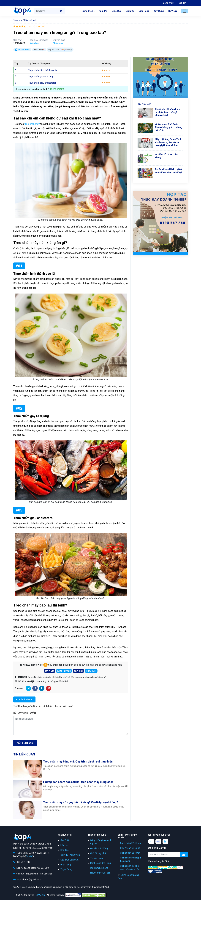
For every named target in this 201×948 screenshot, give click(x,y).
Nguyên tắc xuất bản (100, 872)
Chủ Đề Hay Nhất (98, 853)
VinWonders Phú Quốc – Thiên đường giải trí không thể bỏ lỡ (168, 127)
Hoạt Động (65, 864)
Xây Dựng (159, 11)
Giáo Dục (117, 11)
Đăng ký (182, 3)
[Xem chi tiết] (57, 88)
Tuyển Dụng (66, 869)
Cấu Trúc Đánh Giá (69, 859)
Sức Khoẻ (87, 11)
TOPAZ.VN (39, 895)
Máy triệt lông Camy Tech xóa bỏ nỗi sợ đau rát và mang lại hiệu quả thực (168, 142)
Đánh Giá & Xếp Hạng (130, 843)
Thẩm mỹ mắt (30, 20)
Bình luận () (39, 49)
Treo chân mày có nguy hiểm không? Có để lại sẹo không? (80, 802)
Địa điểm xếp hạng (99, 868)
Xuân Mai (34, 43)
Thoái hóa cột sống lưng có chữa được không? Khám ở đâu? (167, 112)
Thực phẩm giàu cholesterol (42, 83)
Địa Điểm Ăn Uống (99, 848)
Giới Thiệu (65, 840)
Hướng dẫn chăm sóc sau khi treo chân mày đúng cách (78, 782)
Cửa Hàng (144, 11)
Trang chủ (17, 20)
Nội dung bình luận (24, 713)
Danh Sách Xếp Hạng (100, 863)
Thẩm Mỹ (102, 11)
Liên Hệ (64, 845)
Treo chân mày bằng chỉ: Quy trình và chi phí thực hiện (78, 761)
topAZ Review (22, 11)
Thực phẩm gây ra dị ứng (40, 76)
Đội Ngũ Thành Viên (70, 855)
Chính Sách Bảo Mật (130, 853)
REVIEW (172, 11)
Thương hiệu (96, 858)
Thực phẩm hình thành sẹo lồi (42, 70)
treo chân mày (32, 123)
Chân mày (58, 43)
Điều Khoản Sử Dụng (130, 848)
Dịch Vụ (130, 11)
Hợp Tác (64, 850)
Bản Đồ (29, 856)
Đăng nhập (168, 3)
